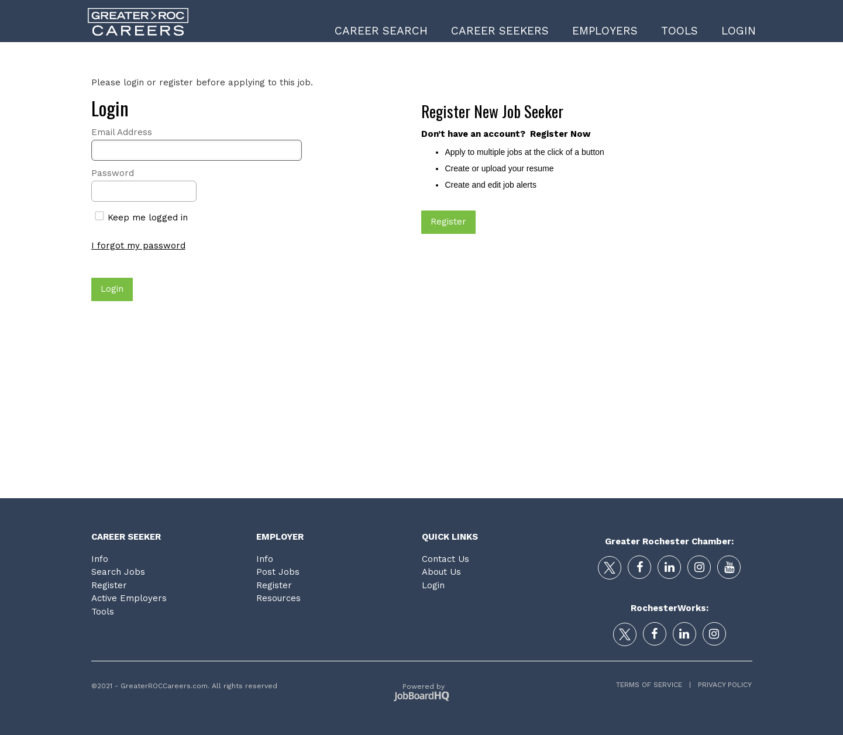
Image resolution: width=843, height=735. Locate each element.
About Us (441, 572)
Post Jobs (278, 572)
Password (112, 173)
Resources (278, 598)
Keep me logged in (141, 217)
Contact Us (445, 559)
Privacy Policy (721, 685)
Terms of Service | (653, 685)
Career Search (381, 30)
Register (109, 585)
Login (738, 30)
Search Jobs (118, 572)
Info (99, 559)
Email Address (121, 132)
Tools (679, 30)
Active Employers (129, 598)
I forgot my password (138, 245)
